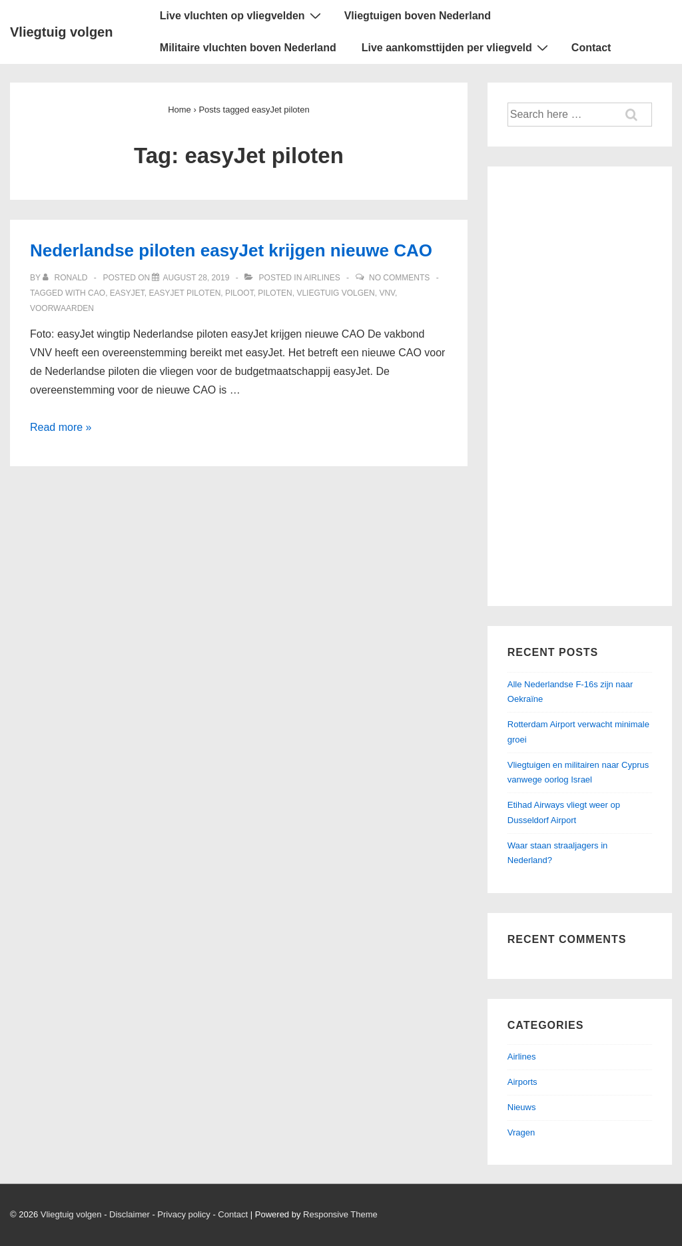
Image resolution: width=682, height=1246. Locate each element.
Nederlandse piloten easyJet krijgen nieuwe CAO (231, 250)
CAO (96, 293)
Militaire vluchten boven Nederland (248, 47)
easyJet (127, 293)
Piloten (275, 293)
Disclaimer (129, 1214)
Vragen (521, 1132)
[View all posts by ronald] (66, 277)
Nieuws (522, 1107)
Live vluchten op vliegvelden (242, 15)
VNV (387, 293)
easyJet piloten (185, 293)
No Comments (399, 277)
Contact (591, 47)
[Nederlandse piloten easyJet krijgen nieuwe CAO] (196, 277)
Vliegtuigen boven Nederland (417, 15)
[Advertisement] (580, 386)
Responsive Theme (340, 1214)
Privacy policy (183, 1214)
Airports (522, 1082)
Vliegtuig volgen (61, 32)
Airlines (322, 277)
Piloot (239, 293)
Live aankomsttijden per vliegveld (456, 47)
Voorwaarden (62, 308)
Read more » (61, 427)
